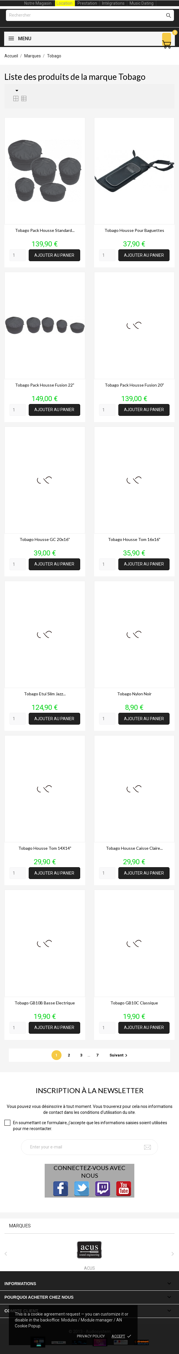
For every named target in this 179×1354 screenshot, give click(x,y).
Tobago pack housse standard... (45, 230)
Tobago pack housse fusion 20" (134, 384)
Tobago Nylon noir (134, 693)
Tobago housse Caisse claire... (134, 848)
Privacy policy (91, 1336)
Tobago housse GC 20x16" (45, 539)
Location (64, 3)
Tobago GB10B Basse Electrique (44, 1002)
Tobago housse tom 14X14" (44, 848)
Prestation (87, 3)
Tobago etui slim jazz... (45, 693)
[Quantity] (17, 255)
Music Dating (142, 3)
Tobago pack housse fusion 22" (44, 384)
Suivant (119, 1055)
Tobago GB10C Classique (134, 1002)
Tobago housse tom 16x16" (134, 539)
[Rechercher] (90, 15)
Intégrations (113, 3)
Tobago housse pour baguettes (134, 230)
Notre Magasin (37, 3)
